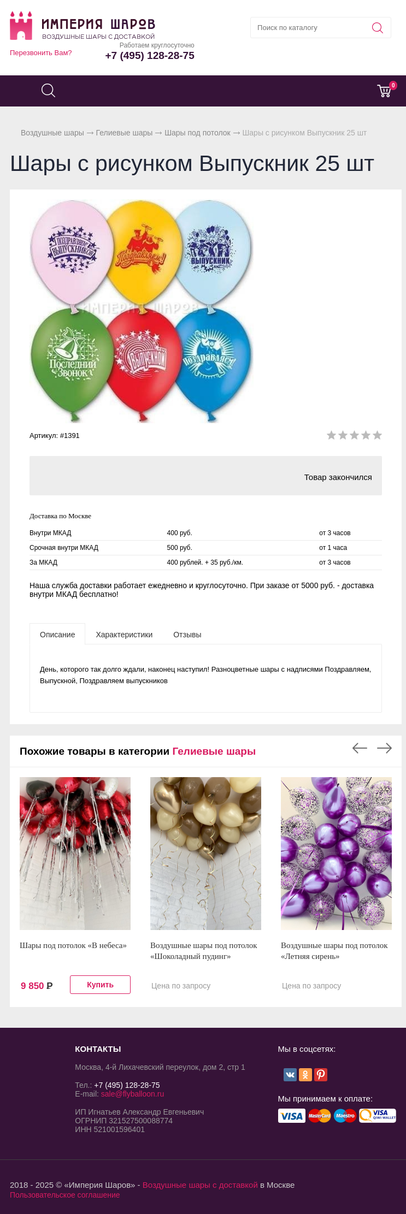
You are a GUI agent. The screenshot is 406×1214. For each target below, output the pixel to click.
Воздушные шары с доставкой (200, 1184)
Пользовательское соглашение (65, 1195)
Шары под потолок (197, 132)
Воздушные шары (52, 132)
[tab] (57, 634)
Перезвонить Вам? (41, 53)
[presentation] (57, 634)
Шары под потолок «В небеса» (73, 945)
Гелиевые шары (124, 132)
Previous (359, 748)
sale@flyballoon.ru (132, 1093)
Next (384, 748)
